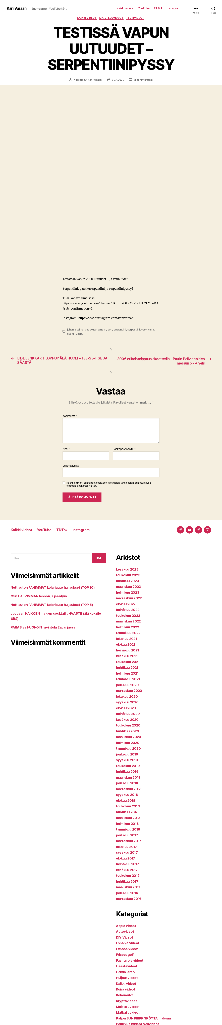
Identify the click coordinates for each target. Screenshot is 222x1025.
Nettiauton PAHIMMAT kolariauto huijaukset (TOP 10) (55, 588)
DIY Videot (125, 938)
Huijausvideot (128, 978)
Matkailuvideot (128, 1013)
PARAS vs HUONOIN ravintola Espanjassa (45, 628)
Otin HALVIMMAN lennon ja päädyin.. (41, 596)
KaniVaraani (17, 8)
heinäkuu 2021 (128, 651)
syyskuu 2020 (128, 703)
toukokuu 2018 (128, 807)
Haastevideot (127, 967)
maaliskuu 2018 (129, 818)
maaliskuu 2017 (129, 888)
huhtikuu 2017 (128, 882)
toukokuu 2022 (128, 616)
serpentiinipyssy (139, 330)
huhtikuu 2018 (128, 812)
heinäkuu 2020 (128, 714)
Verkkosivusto (71, 466)
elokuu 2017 (126, 859)
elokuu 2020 (126, 708)
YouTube (144, 8)
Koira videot (126, 990)
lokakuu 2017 (127, 847)
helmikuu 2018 (128, 824)
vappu (80, 334)
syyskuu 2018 (127, 795)
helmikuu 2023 (128, 593)
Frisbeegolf (125, 955)
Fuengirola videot (130, 961)
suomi (71, 334)
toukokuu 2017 (128, 876)
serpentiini (121, 330)
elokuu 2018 (126, 801)
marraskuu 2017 (129, 841)
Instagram (173, 8)
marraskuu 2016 (129, 899)
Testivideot (136, 18)
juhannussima (75, 330)
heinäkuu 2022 (128, 610)
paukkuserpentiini (96, 330)
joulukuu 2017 (128, 836)
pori (110, 330)
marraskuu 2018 (129, 789)
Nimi (66, 449)
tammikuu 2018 (129, 830)
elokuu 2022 (126, 604)
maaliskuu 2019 (129, 778)
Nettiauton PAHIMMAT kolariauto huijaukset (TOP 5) (54, 605)
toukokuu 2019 (128, 766)
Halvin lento (126, 972)
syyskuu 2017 (127, 853)
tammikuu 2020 (129, 749)
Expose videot (128, 949)
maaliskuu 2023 (129, 587)
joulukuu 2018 (128, 784)
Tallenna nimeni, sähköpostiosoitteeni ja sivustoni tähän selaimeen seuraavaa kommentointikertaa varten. (108, 485)
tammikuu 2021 (129, 680)
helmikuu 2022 (128, 627)
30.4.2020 (117, 80)
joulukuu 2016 (128, 893)
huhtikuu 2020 (128, 732)
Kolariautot (125, 996)
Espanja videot (128, 944)
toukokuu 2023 (128, 576)
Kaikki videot (125, 8)
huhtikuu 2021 (128, 668)
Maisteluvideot (112, 18)
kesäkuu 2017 (127, 870)
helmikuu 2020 (128, 743)
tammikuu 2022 (129, 633)
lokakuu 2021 (127, 639)
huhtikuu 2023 (128, 581)
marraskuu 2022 (130, 599)
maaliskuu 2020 (129, 737)
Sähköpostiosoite (124, 449)
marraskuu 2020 (130, 691)
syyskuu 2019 (127, 760)
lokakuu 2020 (127, 697)
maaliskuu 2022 (129, 622)
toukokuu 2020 (129, 726)
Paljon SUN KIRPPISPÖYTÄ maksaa (145, 1019)
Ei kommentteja (143, 80)
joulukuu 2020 (128, 685)
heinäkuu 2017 (128, 865)
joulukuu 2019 (128, 755)
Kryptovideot (127, 1001)
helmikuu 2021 (128, 674)
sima (153, 330)
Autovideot (125, 932)
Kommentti (70, 416)
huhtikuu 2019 (128, 772)
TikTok (158, 8)
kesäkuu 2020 (128, 720)
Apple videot (127, 926)
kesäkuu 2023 (128, 570)
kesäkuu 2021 (127, 656)
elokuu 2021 (126, 645)
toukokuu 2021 (128, 662)
